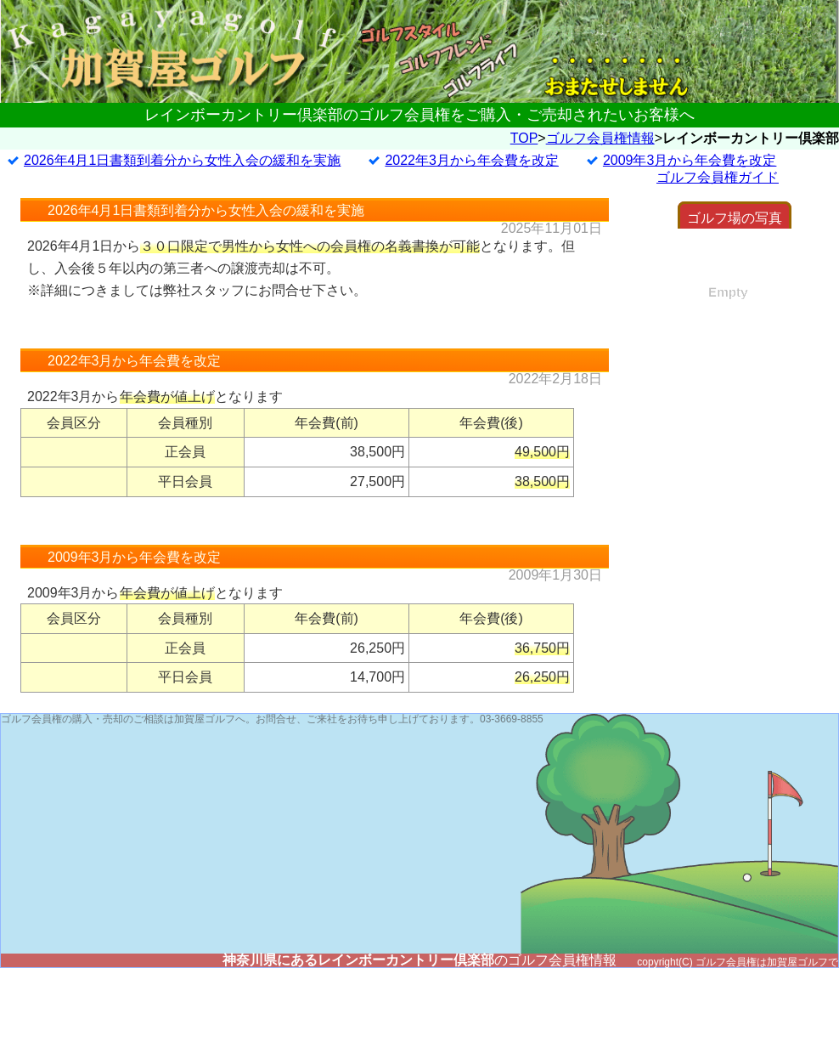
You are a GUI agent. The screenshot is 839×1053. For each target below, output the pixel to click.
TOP (524, 138)
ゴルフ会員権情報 (600, 138)
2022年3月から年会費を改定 (472, 160)
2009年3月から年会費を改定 (690, 160)
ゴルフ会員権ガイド (717, 177)
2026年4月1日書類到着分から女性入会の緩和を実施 (182, 160)
